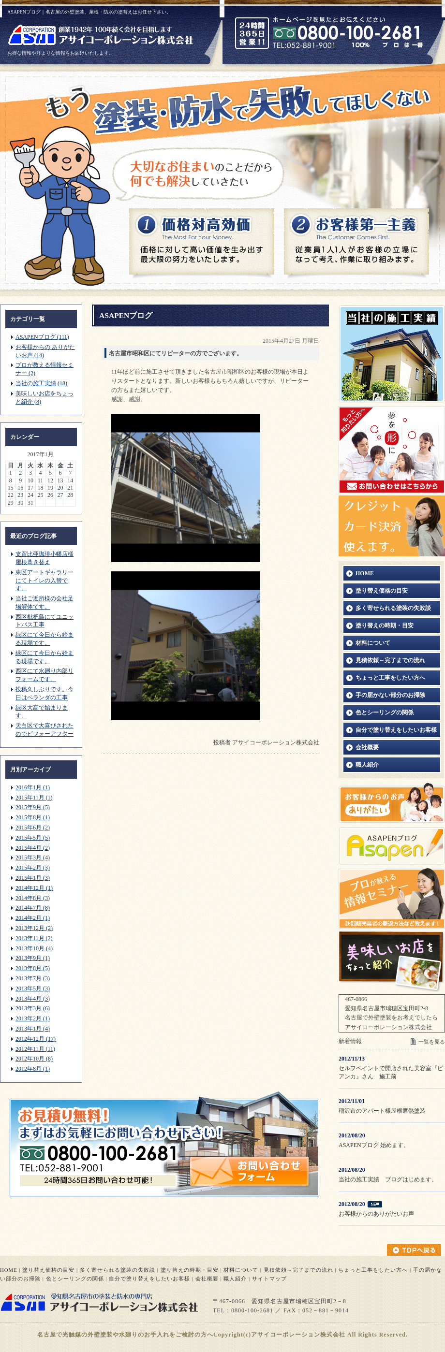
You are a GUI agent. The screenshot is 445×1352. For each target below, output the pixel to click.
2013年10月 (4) (34, 948)
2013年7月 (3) (32, 978)
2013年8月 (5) (32, 968)
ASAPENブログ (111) (42, 337)
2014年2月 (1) (32, 918)
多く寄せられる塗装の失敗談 (117, 1270)
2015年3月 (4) (32, 857)
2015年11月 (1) (34, 797)
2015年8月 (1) (32, 817)
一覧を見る (431, 1042)
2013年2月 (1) (32, 1018)
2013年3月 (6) (32, 1008)
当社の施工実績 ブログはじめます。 (388, 1179)
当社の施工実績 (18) (41, 383)
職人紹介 (235, 1278)
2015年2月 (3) (32, 867)
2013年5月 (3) (32, 988)
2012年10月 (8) (34, 1058)
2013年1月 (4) (32, 1028)
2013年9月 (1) (32, 958)
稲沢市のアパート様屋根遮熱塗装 (382, 1110)
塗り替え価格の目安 (48, 1270)
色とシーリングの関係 (75, 1278)
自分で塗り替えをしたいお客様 (149, 1278)
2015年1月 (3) (32, 877)
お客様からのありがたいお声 (376, 1213)
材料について (240, 1270)
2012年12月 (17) (35, 1038)
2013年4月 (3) (32, 998)
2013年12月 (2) (34, 928)
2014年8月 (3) (32, 898)
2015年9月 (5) (32, 807)
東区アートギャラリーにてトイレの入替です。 (44, 580)
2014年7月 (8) (32, 907)
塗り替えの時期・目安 (190, 1270)
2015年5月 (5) (32, 837)
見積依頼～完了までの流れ (298, 1270)
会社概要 (207, 1278)
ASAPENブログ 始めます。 (374, 1145)
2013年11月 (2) (34, 938)
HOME (8, 1270)
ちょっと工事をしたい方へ (373, 1270)
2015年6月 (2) (32, 827)
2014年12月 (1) (34, 888)
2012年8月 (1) (32, 1068)
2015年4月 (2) (32, 847)
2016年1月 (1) (32, 787)
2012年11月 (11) (35, 1049)
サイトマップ (269, 1278)
